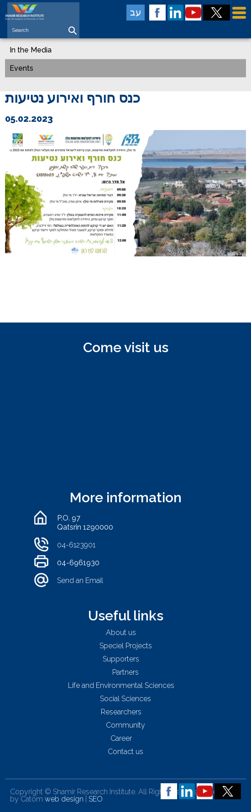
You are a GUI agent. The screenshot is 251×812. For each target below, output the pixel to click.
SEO (96, 799)
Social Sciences (125, 698)
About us (121, 632)
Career (121, 738)
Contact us (125, 751)
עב (135, 12)
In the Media (31, 50)
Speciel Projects (125, 645)
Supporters (121, 659)
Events (21, 68)
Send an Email (80, 580)
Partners (125, 672)
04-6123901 (76, 545)
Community (125, 725)
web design (64, 799)
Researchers (121, 712)
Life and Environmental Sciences (121, 685)
